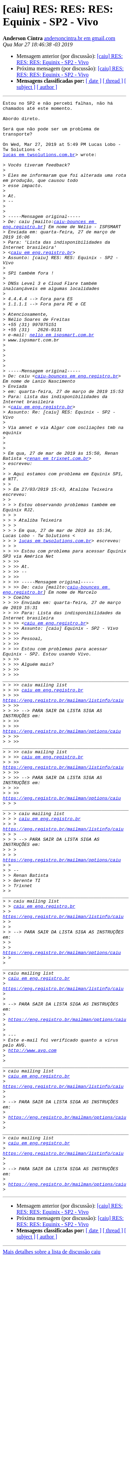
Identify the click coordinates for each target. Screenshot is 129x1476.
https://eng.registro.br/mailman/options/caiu (62, 858)
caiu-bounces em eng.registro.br (76, 431)
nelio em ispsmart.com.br (62, 382)
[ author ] (47, 87)
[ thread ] (113, 81)
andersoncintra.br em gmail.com (79, 38)
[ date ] (93, 81)
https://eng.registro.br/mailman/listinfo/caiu (63, 820)
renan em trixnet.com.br (57, 530)
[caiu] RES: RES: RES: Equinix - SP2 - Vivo (70, 59)
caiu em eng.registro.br (41, 283)
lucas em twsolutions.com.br (39, 166)
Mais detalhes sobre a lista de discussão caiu (51, 1470)
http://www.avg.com (32, 1240)
